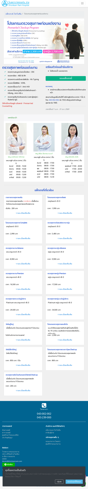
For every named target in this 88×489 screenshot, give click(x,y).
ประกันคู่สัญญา (7, 438)
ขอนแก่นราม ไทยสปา (53, 441)
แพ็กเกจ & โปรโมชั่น (13, 14)
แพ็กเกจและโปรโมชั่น (53, 430)
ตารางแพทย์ (6, 433)
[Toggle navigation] (82, 3)
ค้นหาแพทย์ (6, 430)
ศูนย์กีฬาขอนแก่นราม (53, 444)
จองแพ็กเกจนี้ (65, 78)
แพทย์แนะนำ (12, 117)
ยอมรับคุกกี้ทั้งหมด (74, 481)
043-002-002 (54, 100)
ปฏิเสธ (59, 481)
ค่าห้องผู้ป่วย (50, 433)
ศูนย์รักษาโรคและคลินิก (10, 435)
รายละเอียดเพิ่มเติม (23, 213)
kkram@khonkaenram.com (12, 461)
